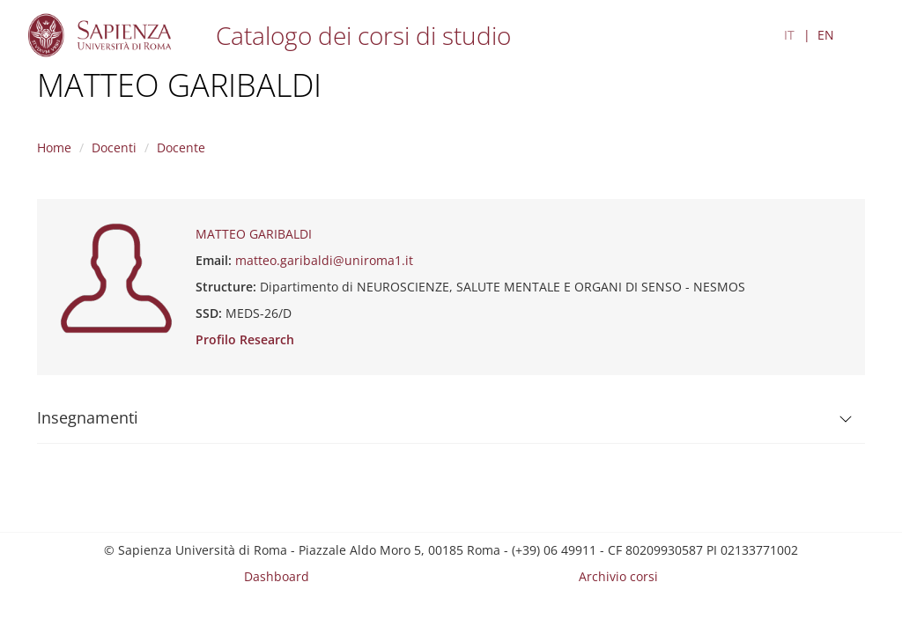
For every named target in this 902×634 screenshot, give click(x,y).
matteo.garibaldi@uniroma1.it (324, 260)
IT (789, 34)
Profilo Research (245, 339)
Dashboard (276, 576)
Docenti (114, 147)
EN (825, 34)
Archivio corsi (618, 576)
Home (54, 147)
